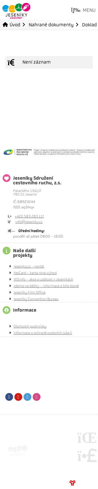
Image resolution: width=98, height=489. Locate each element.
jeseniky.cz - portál (29, 266)
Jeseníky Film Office (29, 292)
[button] (83, 10)
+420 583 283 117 (29, 216)
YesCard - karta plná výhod (35, 273)
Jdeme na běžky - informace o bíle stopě (46, 286)
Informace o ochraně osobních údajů (43, 333)
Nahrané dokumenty (51, 24)
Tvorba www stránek (81, 483)
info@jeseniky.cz (29, 222)
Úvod (16, 11)
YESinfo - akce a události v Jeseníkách (43, 279)
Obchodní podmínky (30, 326)
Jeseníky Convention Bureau (36, 299)
